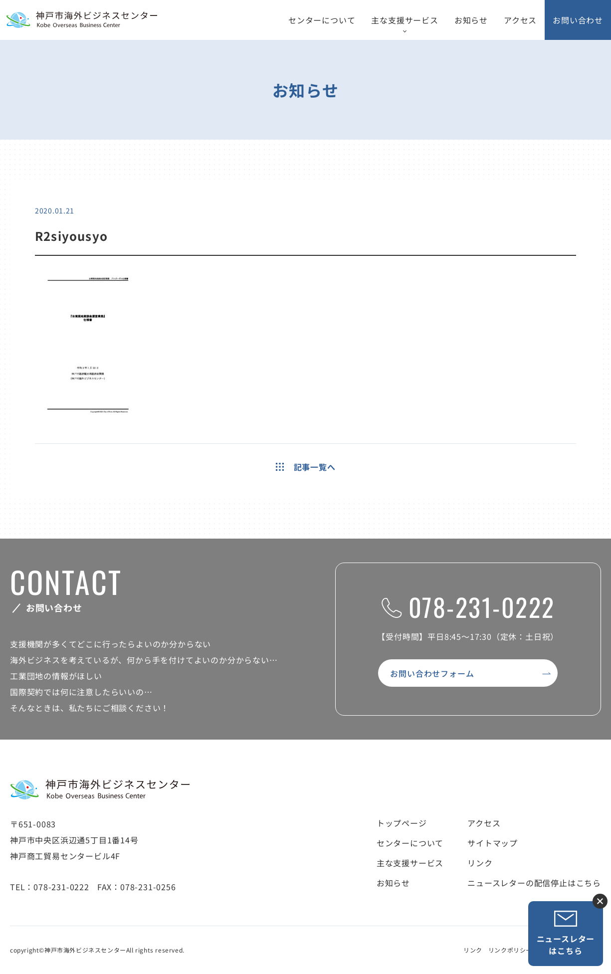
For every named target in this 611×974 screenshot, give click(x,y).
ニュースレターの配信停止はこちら (534, 883)
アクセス (520, 20)
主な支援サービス (404, 20)
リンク (479, 863)
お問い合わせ (578, 20)
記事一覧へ (306, 467)
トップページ (402, 823)
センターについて (321, 20)
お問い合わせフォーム (432, 673)
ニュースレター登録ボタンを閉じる (600, 901)
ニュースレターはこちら (566, 933)
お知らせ (471, 20)
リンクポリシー (510, 950)
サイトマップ (492, 843)
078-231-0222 (468, 606)
